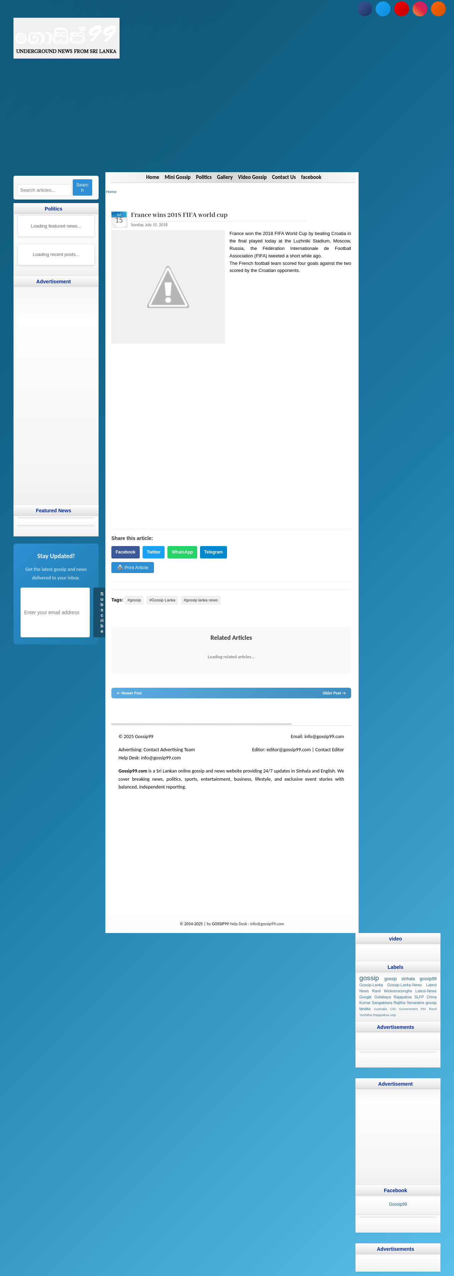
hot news (152, 711)
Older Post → (334, 693)
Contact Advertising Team (169, 750)
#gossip (134, 600)
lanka (127, 711)
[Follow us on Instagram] (420, 8)
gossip (116, 711)
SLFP (419, 996)
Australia (380, 1009)
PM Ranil (429, 1009)
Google (365, 996)
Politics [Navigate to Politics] (203, 177)
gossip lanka (185, 711)
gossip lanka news (230, 711)
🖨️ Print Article (132, 567)
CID (393, 1009)
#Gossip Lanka (162, 600)
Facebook (125, 552)
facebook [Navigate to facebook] (311, 177)
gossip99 (428, 978)
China (432, 996)
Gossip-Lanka (371, 985)
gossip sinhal (260, 711)
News (138, 711)
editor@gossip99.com (289, 750)
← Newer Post (129, 693)
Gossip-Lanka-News (404, 985)
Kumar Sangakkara (375, 1002)
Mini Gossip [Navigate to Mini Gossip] (177, 177)
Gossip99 (398, 1203)
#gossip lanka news (201, 600)
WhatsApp (182, 552)
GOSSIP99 (220, 923)
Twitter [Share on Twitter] (153, 552)
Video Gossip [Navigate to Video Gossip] (252, 177)
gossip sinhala (399, 978)
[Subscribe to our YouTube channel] (401, 8)
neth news (205, 711)
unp (393, 1015)
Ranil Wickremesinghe (392, 991)
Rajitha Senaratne (409, 1002)
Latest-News (426, 991)
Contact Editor (329, 750)
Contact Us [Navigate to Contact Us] (284, 177)
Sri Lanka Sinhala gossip (293, 711)
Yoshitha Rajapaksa (374, 1015)
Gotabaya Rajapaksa (393, 996)
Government (408, 1009)
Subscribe (102, 612)
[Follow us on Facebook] (364, 8)
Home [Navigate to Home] (152, 177)
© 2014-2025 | (193, 923)
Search (82, 187)
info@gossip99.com (324, 737)
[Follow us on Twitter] (383, 8)
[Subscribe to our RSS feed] (438, 8)
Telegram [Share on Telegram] (213, 552)
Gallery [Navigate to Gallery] (224, 177)
